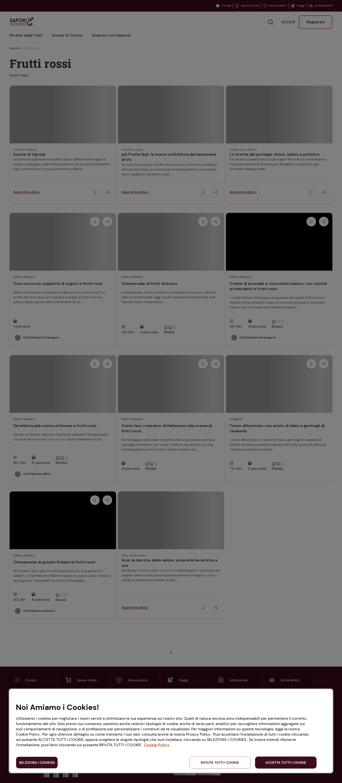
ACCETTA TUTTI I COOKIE (285, 762)
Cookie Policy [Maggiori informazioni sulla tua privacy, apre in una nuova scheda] (157, 744)
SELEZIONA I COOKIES (37, 762)
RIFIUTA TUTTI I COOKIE (220, 762)
